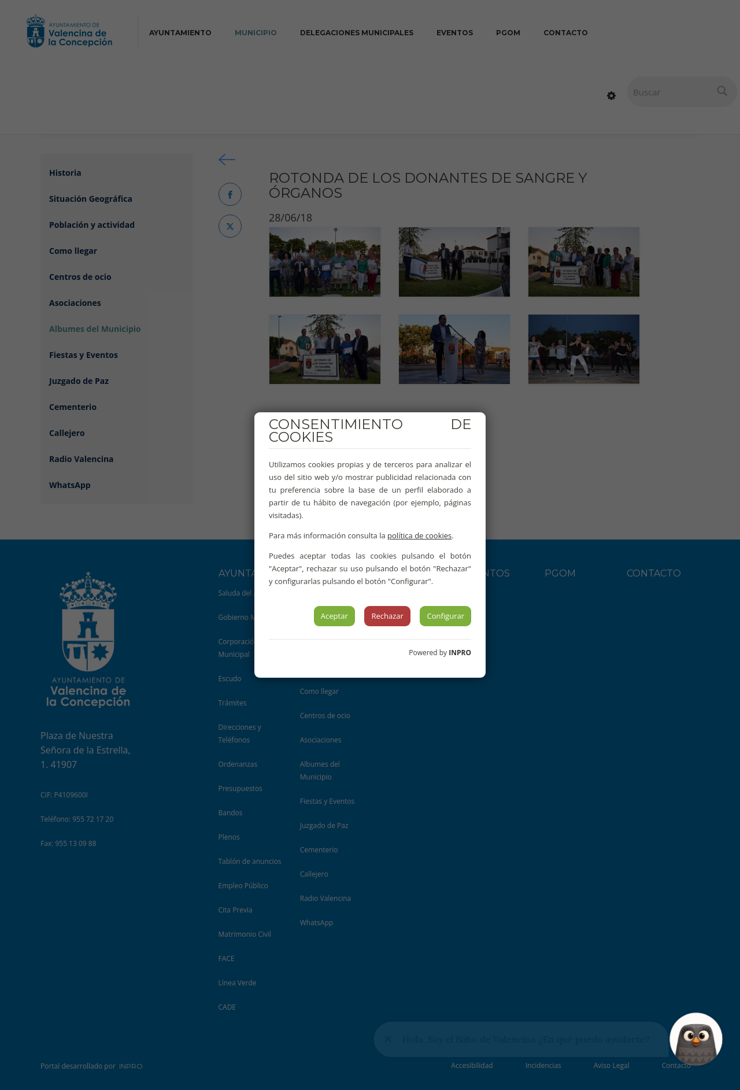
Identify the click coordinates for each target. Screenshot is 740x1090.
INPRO (460, 652)
